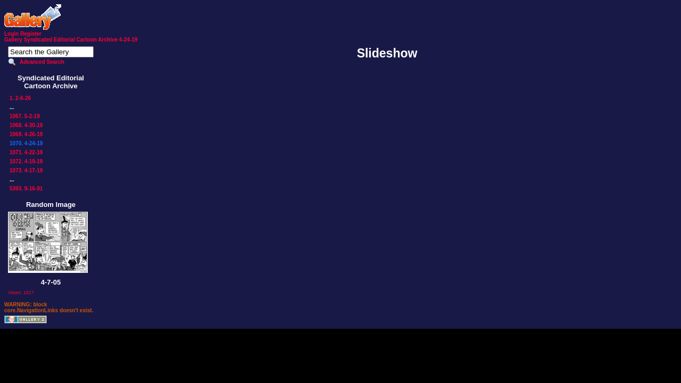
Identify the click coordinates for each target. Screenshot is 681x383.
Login (11, 34)
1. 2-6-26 (20, 98)
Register (30, 34)
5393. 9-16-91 (26, 189)
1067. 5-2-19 (25, 116)
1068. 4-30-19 (26, 125)
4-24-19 (128, 40)
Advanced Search (42, 62)
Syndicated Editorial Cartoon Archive (71, 40)
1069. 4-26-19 (26, 134)
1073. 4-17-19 (26, 170)
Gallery (13, 40)
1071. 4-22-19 (26, 152)
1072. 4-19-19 (26, 161)
